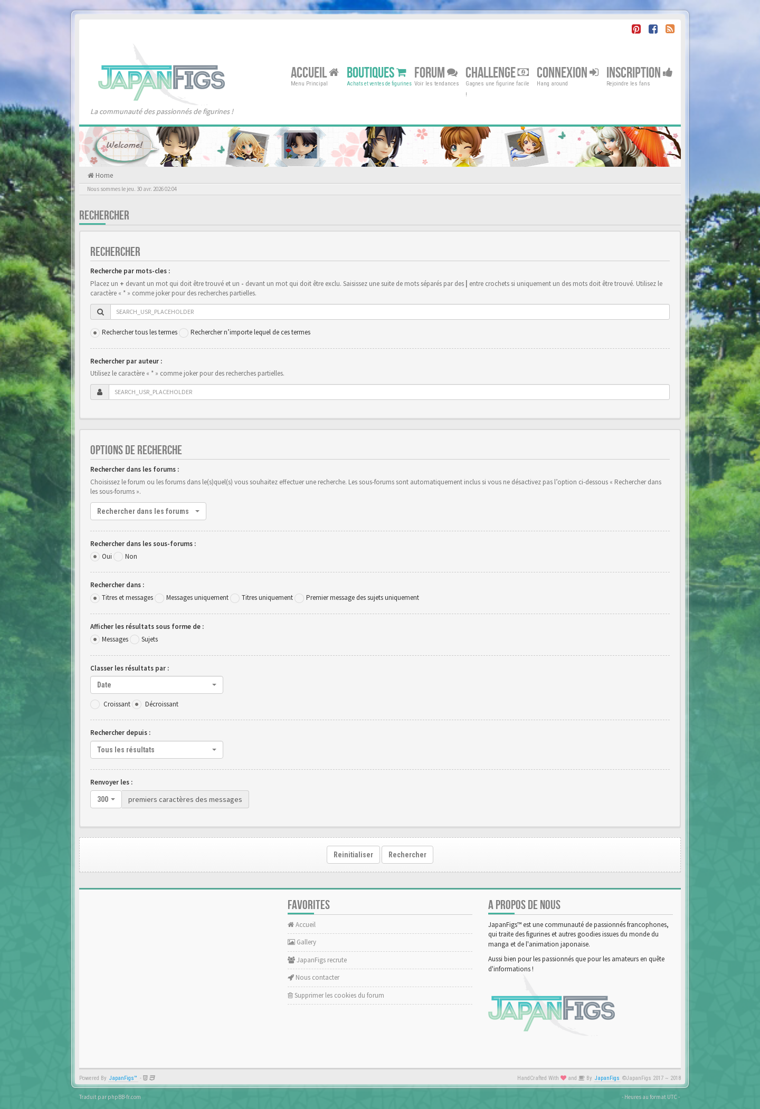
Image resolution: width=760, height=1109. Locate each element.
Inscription (639, 72)
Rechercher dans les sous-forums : (143, 543)
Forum (436, 72)
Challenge (497, 72)
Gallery (302, 942)
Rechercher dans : (117, 584)
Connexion (567, 72)
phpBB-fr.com (124, 1097)
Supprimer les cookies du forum (336, 995)
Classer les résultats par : (129, 668)
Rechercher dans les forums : (134, 469)
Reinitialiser (353, 854)
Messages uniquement (197, 597)
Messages (115, 639)
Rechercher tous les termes (139, 332)
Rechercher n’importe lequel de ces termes (250, 332)
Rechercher (407, 854)
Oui (107, 556)
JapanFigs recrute (317, 959)
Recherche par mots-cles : (130, 270)
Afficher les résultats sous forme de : (147, 626)
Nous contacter (313, 977)
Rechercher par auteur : (126, 361)
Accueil (315, 72)
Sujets (149, 639)
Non (131, 556)
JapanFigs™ (123, 1078)
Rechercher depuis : (120, 732)
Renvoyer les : (111, 782)
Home (103, 175)
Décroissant (161, 704)
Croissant (116, 704)
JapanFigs (607, 1078)
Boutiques (376, 72)
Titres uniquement (267, 597)
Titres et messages (127, 597)
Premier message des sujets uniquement (362, 597)
